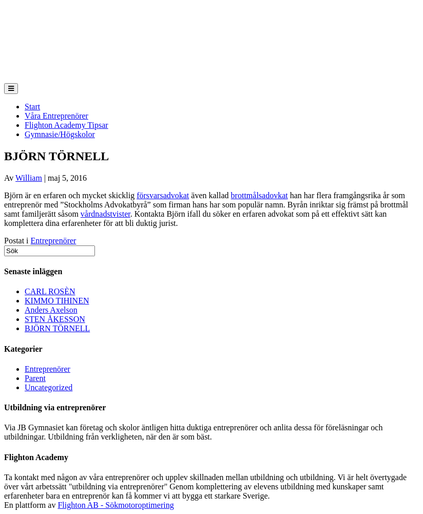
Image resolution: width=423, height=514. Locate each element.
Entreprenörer (53, 240)
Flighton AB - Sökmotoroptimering (115, 505)
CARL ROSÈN (50, 291)
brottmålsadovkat (259, 195)
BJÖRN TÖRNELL (57, 328)
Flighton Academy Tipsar (66, 125)
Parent (35, 378)
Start (32, 106)
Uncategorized (48, 387)
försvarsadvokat (163, 195)
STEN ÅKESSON (55, 319)
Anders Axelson (51, 310)
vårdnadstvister (105, 214)
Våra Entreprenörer (56, 115)
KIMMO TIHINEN (57, 300)
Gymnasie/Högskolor (60, 134)
